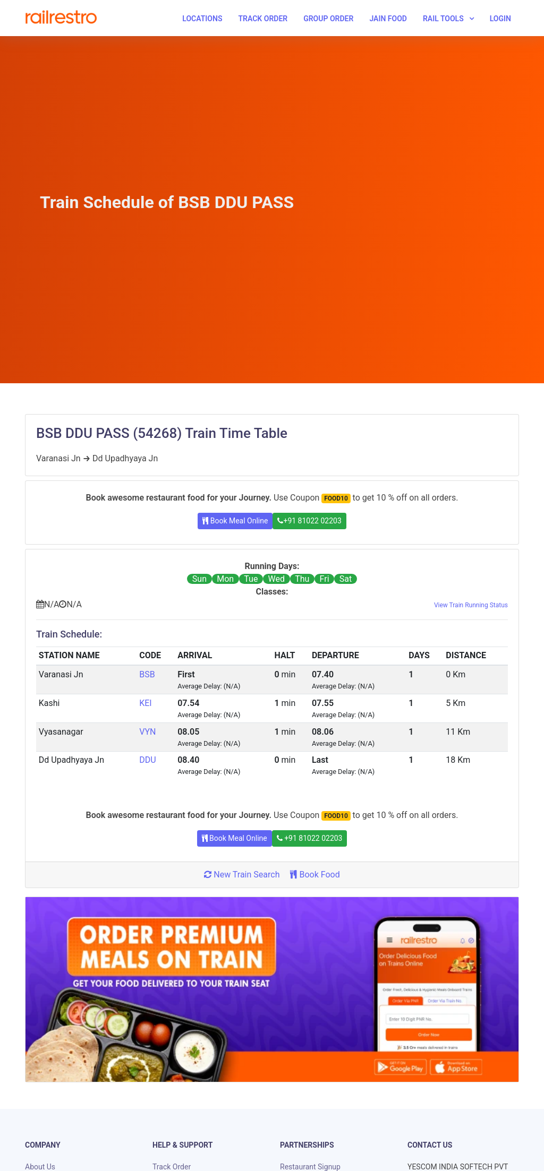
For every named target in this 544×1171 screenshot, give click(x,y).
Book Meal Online (235, 520)
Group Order (328, 18)
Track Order (262, 18)
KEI (145, 703)
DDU (147, 760)
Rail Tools (443, 18)
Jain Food (388, 18)
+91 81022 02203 (309, 520)
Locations (202, 18)
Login (500, 18)
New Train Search (241, 874)
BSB (147, 674)
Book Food (314, 874)
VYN (147, 732)
